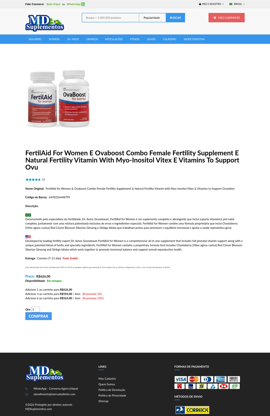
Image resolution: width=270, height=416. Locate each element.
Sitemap (103, 401)
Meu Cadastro (107, 378)
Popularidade (151, 17)
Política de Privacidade (112, 395)
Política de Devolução (111, 389)
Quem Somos (106, 384)
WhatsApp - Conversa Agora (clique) (56, 388)
